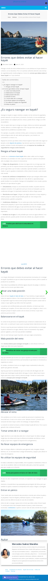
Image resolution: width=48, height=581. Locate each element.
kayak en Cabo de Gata (16, 296)
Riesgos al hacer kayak (12, 87)
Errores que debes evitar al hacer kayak (16, 89)
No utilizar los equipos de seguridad (16, 102)
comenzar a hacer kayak (16, 156)
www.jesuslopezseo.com (32, 579)
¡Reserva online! (19, 1)
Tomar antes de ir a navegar (14, 98)
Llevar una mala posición (13, 91)
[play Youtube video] (24, 523)
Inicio (9, 17)
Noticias (14, 17)
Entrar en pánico (10, 104)
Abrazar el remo (10, 96)
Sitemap (13, 571)
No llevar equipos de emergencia (15, 100)
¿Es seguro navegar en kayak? (13, 85)
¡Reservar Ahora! (10, 577)
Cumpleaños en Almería (15, 569)
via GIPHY (24, 264)
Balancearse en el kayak (13, 93)
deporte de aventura (16, 143)
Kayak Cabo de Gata (28, 569)
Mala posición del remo (12, 94)
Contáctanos (11, 507)
